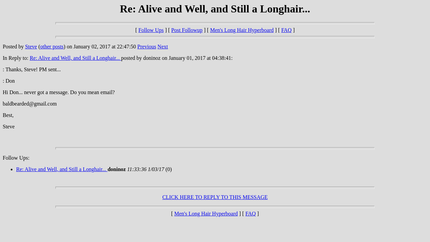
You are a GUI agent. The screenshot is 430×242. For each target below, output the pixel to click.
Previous (146, 46)
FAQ (286, 30)
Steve (31, 46)
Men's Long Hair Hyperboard (241, 30)
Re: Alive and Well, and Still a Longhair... (75, 58)
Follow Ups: (16, 158)
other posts (52, 46)
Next (163, 46)
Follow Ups (151, 30)
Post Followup (187, 30)
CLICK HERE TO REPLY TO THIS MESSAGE (215, 197)
